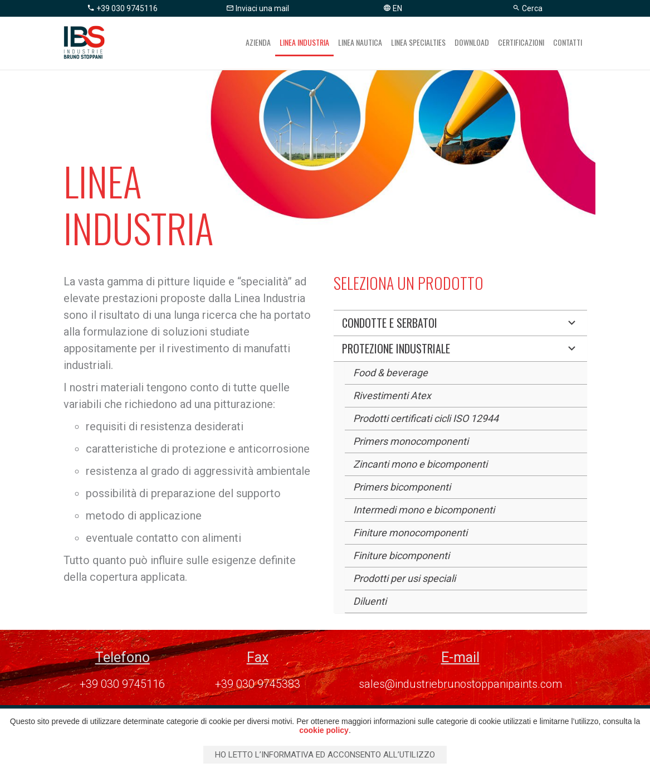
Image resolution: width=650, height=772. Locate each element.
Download (471, 42)
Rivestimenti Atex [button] (392, 395)
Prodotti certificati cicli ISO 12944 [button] (426, 418)
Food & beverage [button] (390, 372)
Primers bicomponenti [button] (402, 487)
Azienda (258, 42)
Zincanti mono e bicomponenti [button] (420, 464)
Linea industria (304, 42)
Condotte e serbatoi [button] (460, 322)
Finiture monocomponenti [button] (410, 532)
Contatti (567, 42)
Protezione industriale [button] (460, 348)
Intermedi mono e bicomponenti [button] (424, 510)
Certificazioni (521, 42)
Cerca (527, 8)
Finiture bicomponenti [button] (401, 555)
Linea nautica (360, 42)
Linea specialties (418, 42)
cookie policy (324, 730)
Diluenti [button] (370, 601)
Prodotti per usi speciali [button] (404, 578)
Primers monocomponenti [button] (410, 441)
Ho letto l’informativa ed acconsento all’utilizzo (325, 755)
